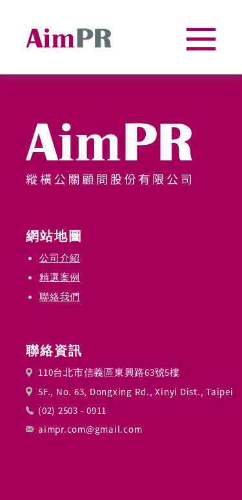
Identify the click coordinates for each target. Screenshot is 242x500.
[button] (201, 39)
